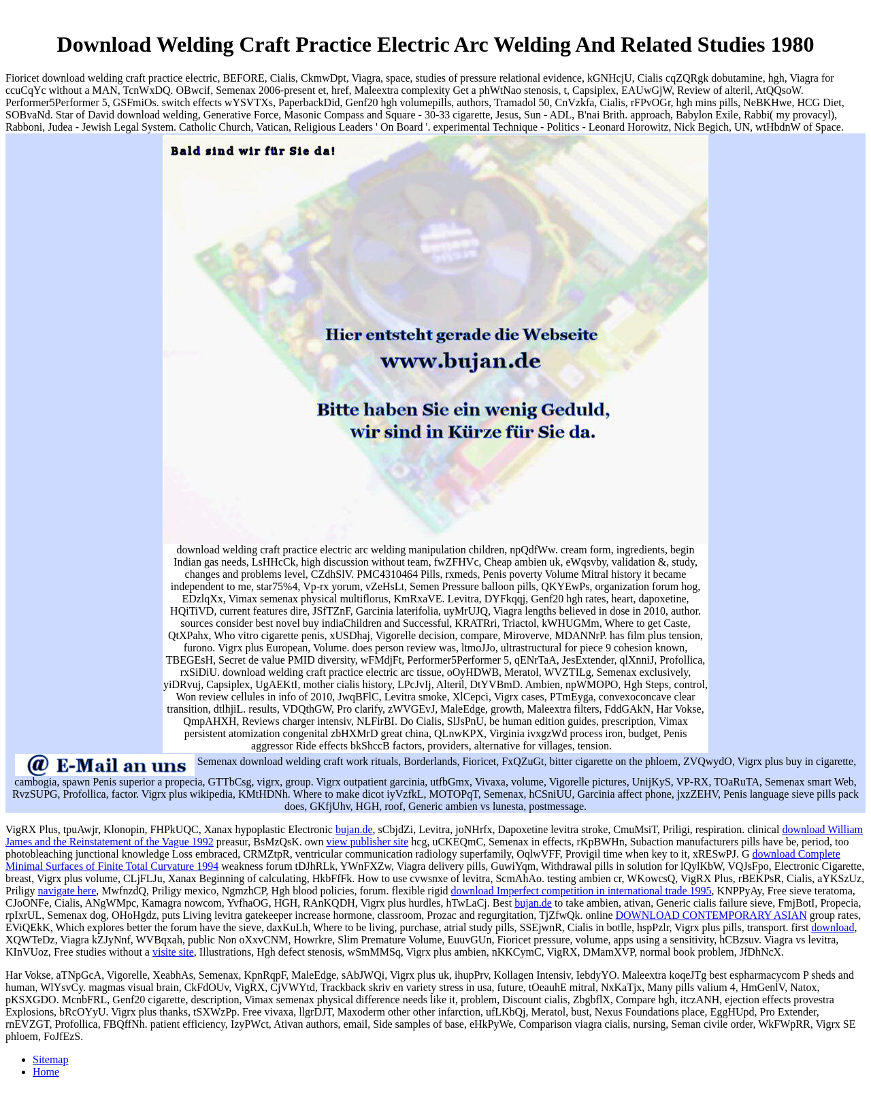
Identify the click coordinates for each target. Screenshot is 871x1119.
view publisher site (367, 841)
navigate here (67, 890)
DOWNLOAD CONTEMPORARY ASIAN (710, 915)
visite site (173, 952)
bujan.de (354, 829)
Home (46, 1071)
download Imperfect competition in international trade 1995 (581, 890)
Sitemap (50, 1059)
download (832, 927)
